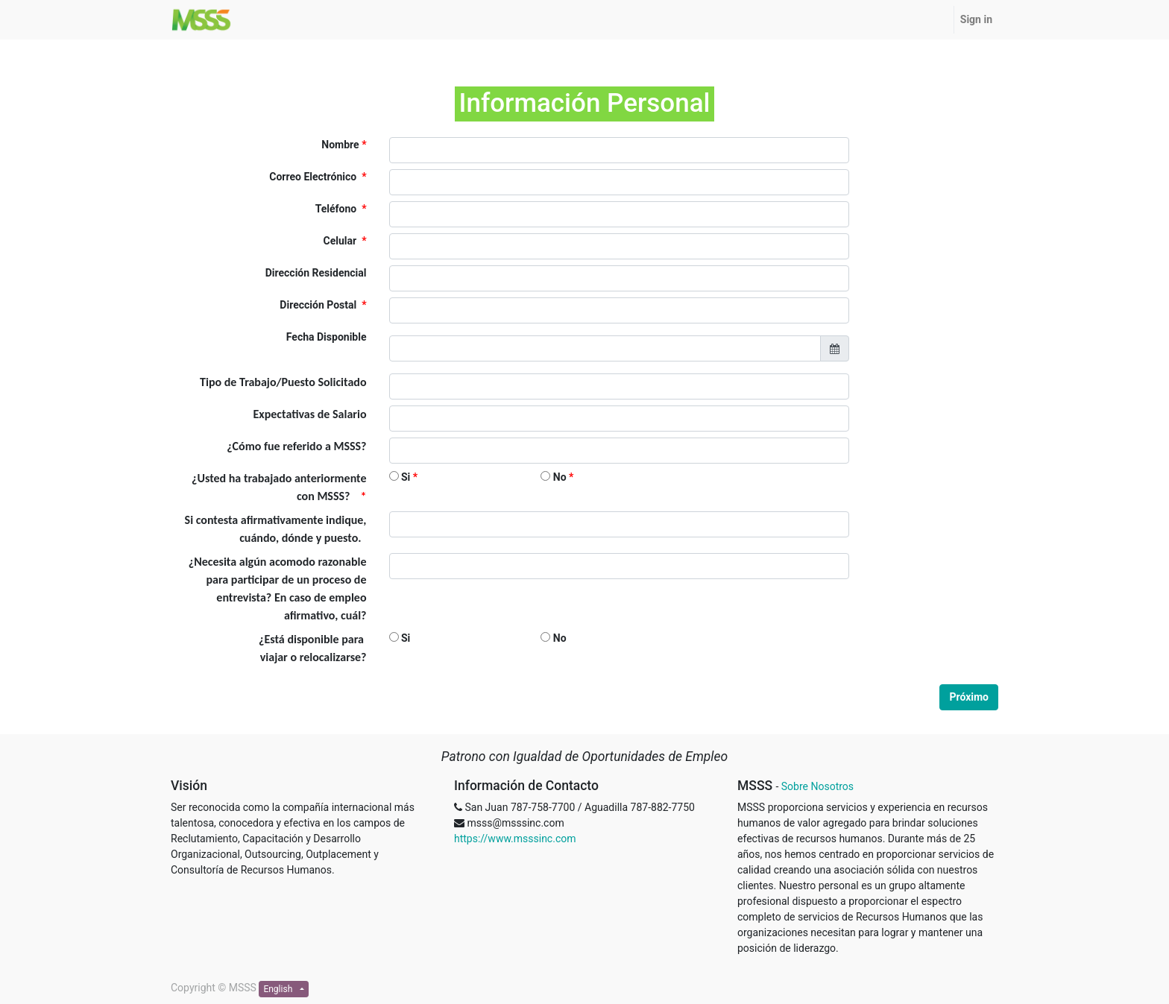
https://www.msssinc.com (515, 838)
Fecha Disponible (326, 337)
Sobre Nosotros (817, 786)
